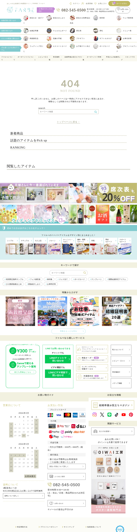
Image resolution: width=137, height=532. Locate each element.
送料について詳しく (12, 486)
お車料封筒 (51, 284)
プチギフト (77, 38)
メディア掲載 (116, 378)
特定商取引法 (22, 514)
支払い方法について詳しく (60, 457)
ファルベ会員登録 (18, 359)
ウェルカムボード (57, 31)
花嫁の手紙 (54, 38)
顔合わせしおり (56, 18)
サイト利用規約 (70, 520)
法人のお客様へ (23, 520)
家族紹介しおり (34, 284)
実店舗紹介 (115, 368)
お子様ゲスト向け (80, 46)
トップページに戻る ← (68, 121)
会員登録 (89, 3)
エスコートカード (57, 46)
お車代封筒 (124, 38)
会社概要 (43, 520)
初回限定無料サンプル (14, 279)
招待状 (99, 18)
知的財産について (94, 514)
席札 (98, 31)
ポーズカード (101, 46)
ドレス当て (63, 279)
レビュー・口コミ (118, 359)
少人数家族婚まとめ (14, 284)
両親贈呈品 (30, 38)
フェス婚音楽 (35, 279)
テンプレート (96, 279)
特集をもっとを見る (68, 331)
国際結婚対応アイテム (117, 279)
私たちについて (117, 349)
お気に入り (102, 3)
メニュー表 (124, 31)
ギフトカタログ (102, 38)
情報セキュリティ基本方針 (97, 520)
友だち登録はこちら (22, 372)
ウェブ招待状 (124, 18)
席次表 (75, 31)
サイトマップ (69, 514)
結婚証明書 (30, 31)
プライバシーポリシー (49, 514)
